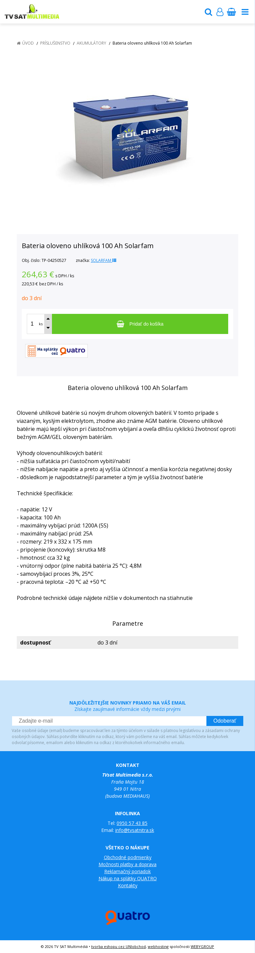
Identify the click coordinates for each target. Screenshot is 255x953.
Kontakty (127, 885)
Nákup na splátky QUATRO (128, 878)
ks (41, 323)
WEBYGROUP (202, 946)
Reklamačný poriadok (127, 871)
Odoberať (224, 721)
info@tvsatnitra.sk (134, 830)
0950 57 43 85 (132, 823)
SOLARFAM (103, 260)
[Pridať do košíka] (140, 324)
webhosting (158, 946)
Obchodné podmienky (127, 857)
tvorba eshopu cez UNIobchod (118, 946)
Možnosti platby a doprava (127, 864)
